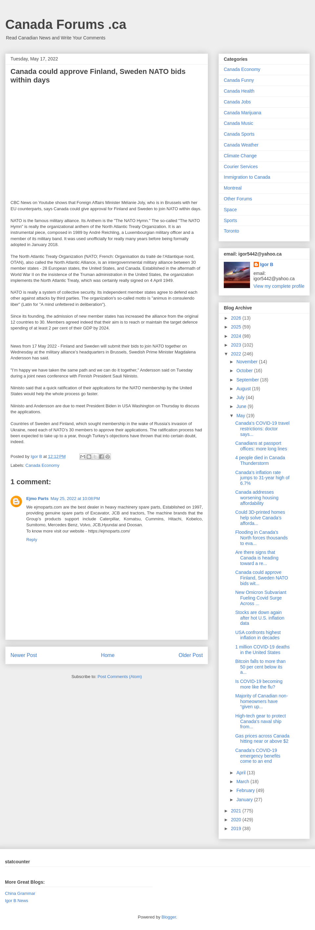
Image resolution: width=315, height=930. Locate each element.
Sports (230, 220)
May (241, 415)
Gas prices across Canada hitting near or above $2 (262, 738)
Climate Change (240, 155)
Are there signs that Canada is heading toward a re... (257, 558)
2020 (236, 819)
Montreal (233, 188)
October (245, 370)
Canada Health (239, 91)
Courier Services (241, 166)
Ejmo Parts (37, 498)
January (245, 799)
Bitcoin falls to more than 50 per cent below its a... (260, 667)
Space (230, 209)
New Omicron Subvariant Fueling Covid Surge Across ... (260, 598)
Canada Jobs (237, 101)
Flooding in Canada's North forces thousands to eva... (261, 538)
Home (108, 655)
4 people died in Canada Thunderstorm (260, 460)
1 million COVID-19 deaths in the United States (262, 649)
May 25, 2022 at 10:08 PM (75, 498)
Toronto (231, 231)
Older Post (190, 655)
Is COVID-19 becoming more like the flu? (259, 684)
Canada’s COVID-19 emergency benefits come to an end (257, 756)
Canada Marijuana (242, 112)
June (241, 406)
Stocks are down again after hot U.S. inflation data (259, 618)
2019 (236, 828)
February (246, 790)
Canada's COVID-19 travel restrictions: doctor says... (262, 428)
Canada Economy (42, 465)
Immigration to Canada (247, 177)
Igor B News (16, 900)
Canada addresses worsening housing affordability (257, 497)
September (248, 379)
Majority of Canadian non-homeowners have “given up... (261, 701)
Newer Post (23, 655)
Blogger (168, 917)
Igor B (266, 264)
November (247, 361)
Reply (31, 539)
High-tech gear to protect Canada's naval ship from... (260, 721)
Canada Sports (239, 134)
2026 (236, 318)
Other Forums (238, 198)
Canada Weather (241, 144)
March (243, 781)
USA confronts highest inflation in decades (258, 635)
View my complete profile (279, 286)
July (241, 397)
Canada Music (238, 123)
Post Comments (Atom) (119, 676)
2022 (236, 353)
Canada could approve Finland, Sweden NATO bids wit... (261, 578)
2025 (236, 326)
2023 (236, 345)
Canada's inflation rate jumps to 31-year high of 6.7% (262, 478)
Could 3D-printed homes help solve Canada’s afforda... (260, 518)
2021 (236, 810)
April (241, 772)
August (244, 388)
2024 (236, 336)
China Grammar (20, 893)
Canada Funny (239, 80)
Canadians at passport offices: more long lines (261, 446)
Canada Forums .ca (65, 24)
